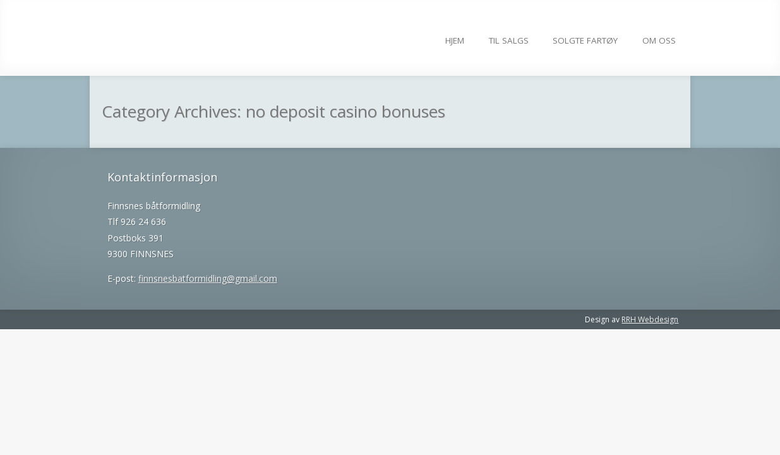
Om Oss (659, 40)
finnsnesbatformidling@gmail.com (207, 278)
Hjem (454, 40)
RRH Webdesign (649, 319)
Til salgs (509, 40)
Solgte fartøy (585, 40)
